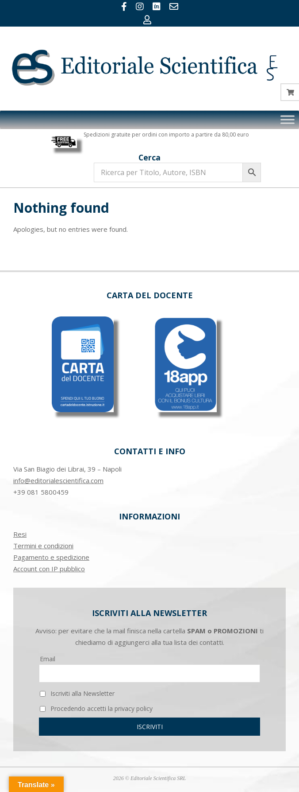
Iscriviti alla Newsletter (77, 693)
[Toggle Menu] (287, 119)
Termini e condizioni (43, 545)
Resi (20, 534)
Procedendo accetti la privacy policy (96, 708)
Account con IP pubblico (49, 568)
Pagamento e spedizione (51, 557)
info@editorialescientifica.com (58, 480)
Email (47, 659)
